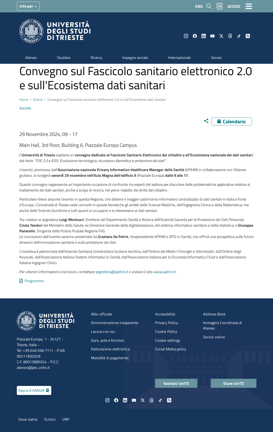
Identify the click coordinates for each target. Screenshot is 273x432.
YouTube (212, 36)
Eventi (38, 99)
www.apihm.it (164, 272)
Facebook (195, 36)
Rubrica (219, 6)
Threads (230, 36)
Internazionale (179, 57)
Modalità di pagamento (110, 358)
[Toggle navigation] (249, 6)
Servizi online (214, 337)
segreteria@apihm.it (112, 272)
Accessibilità (165, 314)
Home (23, 99)
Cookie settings (167, 340)
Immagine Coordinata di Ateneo (222, 325)
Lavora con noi (103, 331)
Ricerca (96, 57)
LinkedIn (203, 36)
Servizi (216, 57)
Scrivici (50, 419)
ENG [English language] (199, 6)
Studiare (63, 57)
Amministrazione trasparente (114, 323)
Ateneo (31, 57)
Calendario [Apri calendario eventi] (234, 121)
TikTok (239, 36)
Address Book (214, 314)
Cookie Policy (166, 331)
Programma (34, 281)
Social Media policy (170, 349)
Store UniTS (233, 383)
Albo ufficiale (101, 314)
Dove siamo (28, 419)
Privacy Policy (166, 323)
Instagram (186, 36)
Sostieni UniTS (176, 383)
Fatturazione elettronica (110, 349)
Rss (248, 36)
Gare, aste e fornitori (107, 340)
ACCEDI (234, 6)
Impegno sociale (135, 57)
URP (66, 419)
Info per (27, 6)
